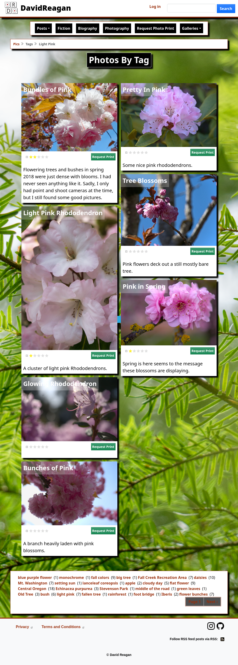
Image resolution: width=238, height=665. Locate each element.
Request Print (103, 157)
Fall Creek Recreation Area (162, 577)
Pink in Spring (144, 286)
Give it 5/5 (47, 157)
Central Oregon (32, 588)
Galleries (190, 28)
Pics (16, 44)
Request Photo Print (155, 28)
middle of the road (152, 588)
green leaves (188, 588)
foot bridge (144, 594)
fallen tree (91, 594)
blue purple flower (35, 577)
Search (226, 8)
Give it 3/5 (39, 157)
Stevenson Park (113, 588)
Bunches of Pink (48, 468)
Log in (155, 6)
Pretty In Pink (144, 89)
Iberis (167, 594)
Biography (87, 28)
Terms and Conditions (63, 627)
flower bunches (193, 594)
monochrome (71, 577)
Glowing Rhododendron (60, 383)
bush (45, 594)
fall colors (100, 577)
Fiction (64, 28)
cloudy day (153, 583)
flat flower (179, 583)
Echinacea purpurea (74, 588)
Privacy (24, 627)
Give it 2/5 (35, 157)
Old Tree (25, 594)
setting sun (64, 583)
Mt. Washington (32, 583)
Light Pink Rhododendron (63, 212)
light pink (65, 594)
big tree (123, 577)
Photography (117, 28)
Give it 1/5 (31, 157)
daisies (200, 577)
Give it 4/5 (43, 157)
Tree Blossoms (145, 180)
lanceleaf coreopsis (100, 583)
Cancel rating (27, 157)
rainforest (117, 594)
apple (130, 583)
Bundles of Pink (47, 89)
